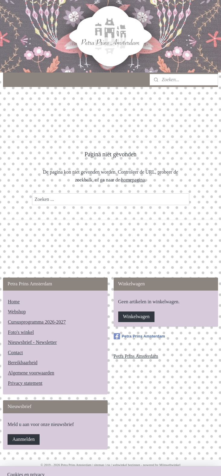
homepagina (133, 179)
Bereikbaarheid (22, 362)
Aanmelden (23, 439)
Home (14, 301)
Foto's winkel (21, 332)
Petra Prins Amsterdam (139, 336)
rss (108, 465)
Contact (15, 352)
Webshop (17, 311)
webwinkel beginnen (126, 465)
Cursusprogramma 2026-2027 (37, 322)
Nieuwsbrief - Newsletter (32, 342)
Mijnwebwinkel (169, 465)
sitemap (99, 465)
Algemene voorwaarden (31, 372)
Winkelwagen (136, 316)
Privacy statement (25, 383)
